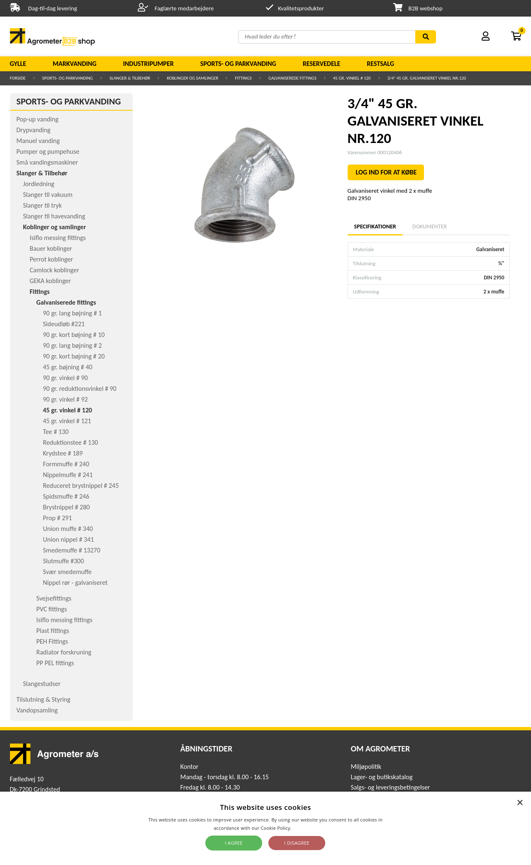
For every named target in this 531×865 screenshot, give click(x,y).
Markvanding (74, 64)
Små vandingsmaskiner (47, 162)
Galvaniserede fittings (292, 78)
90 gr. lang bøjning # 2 (72, 345)
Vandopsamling (37, 710)
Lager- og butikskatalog (381, 777)
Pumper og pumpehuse (48, 151)
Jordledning (38, 184)
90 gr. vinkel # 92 (65, 399)
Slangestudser (42, 684)
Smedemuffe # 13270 (71, 550)
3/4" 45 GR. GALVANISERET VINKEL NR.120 (426, 78)
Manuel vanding (38, 141)
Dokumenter (429, 226)
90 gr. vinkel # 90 (65, 378)
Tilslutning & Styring (44, 699)
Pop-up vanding (37, 119)
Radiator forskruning (64, 652)
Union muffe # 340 (68, 529)
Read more (305, 828)
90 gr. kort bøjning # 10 (74, 335)
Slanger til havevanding (54, 216)
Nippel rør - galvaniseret (75, 582)
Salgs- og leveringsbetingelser (390, 787)
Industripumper (148, 64)
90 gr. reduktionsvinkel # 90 (80, 389)
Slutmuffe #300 (63, 561)
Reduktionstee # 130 (70, 442)
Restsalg (380, 64)
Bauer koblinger (51, 248)
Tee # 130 (56, 432)
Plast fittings (53, 631)
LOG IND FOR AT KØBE (386, 172)
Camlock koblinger (54, 270)
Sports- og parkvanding (238, 64)
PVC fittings (52, 609)
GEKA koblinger (50, 281)
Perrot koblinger (51, 259)
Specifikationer (375, 226)
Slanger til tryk (42, 205)
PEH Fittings (52, 641)
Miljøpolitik (366, 767)
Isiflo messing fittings (58, 238)
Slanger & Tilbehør (130, 78)
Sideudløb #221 (64, 324)
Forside (18, 78)
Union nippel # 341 (68, 539)
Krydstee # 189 (63, 453)
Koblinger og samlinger (192, 78)
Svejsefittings (54, 598)
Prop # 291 (57, 518)
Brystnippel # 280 (66, 507)
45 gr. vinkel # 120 (352, 78)
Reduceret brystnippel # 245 (81, 485)
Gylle (18, 64)
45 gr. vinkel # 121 (67, 421)
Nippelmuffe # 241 (68, 475)
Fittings (243, 78)
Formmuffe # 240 (66, 464)
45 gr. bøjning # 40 (68, 367)
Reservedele (322, 64)
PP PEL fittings (55, 663)
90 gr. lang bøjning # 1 (72, 313)
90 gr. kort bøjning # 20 (74, 356)
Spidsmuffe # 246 (66, 496)
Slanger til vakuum (48, 195)
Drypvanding (34, 130)
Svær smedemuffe (67, 572)
